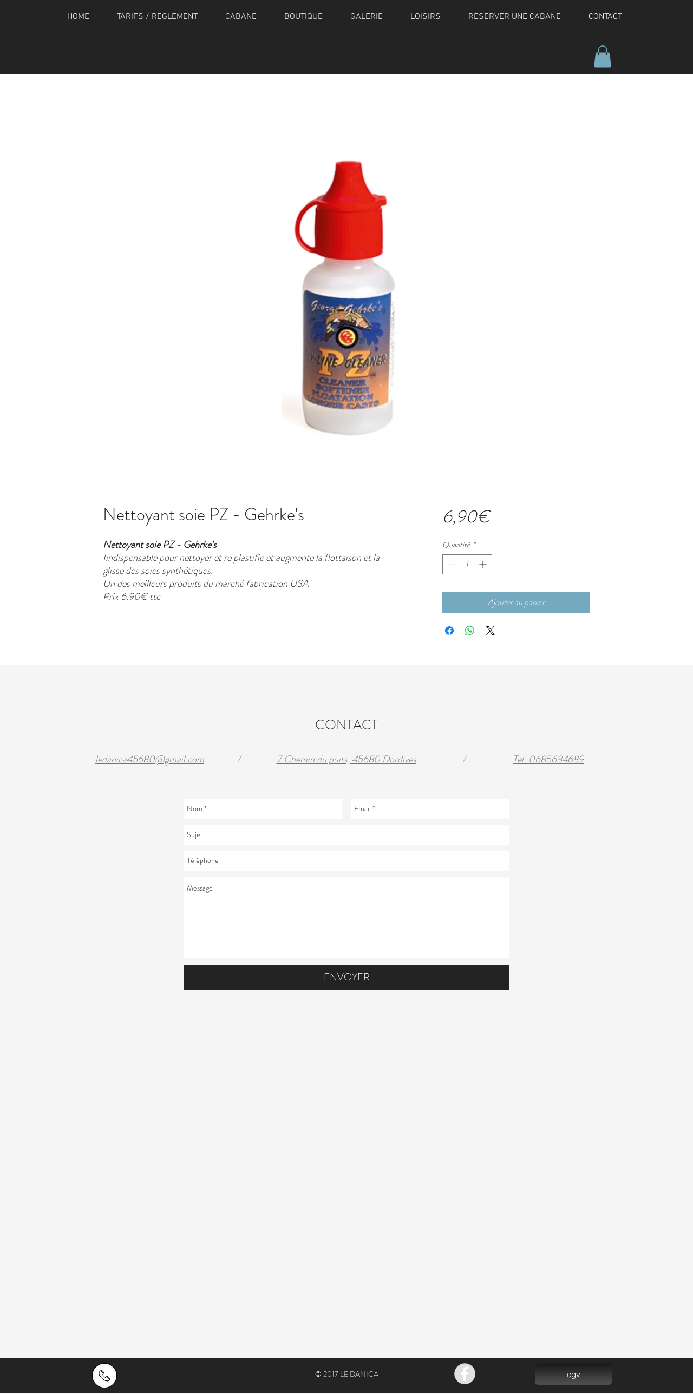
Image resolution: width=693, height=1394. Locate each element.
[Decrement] (450, 564)
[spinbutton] (467, 564)
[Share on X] (490, 630)
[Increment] (484, 564)
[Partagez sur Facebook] (449, 630)
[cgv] (573, 1374)
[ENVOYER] (346, 977)
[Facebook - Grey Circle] (464, 1373)
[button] (602, 56)
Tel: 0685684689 (548, 759)
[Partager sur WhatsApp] (469, 630)
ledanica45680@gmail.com (149, 759)
